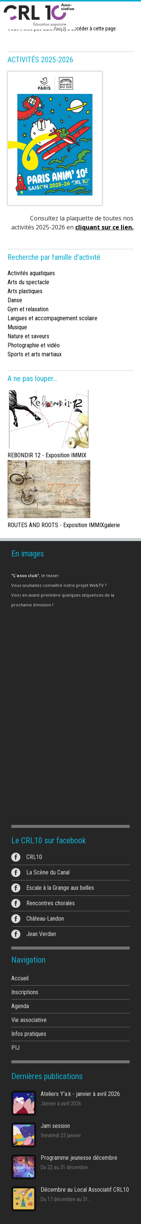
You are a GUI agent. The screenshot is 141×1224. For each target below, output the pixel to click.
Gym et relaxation (28, 309)
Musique (17, 327)
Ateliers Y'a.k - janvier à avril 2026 (80, 1093)
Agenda (20, 1006)
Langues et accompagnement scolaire (52, 318)
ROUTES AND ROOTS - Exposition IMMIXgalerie (64, 525)
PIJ (15, 1047)
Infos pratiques (28, 1033)
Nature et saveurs (28, 336)
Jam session (55, 1125)
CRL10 (34, 857)
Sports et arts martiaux (35, 354)
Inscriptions (24, 992)
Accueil (20, 978)
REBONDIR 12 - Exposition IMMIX (47, 455)
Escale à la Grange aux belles (60, 887)
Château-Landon (45, 918)
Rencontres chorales (50, 903)
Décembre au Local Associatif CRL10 (85, 1189)
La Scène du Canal (48, 872)
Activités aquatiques (31, 273)
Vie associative (29, 1020)
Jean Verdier (41, 934)
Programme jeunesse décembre (79, 1157)
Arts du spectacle (28, 282)
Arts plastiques (25, 291)
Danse (15, 300)
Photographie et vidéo (34, 345)
